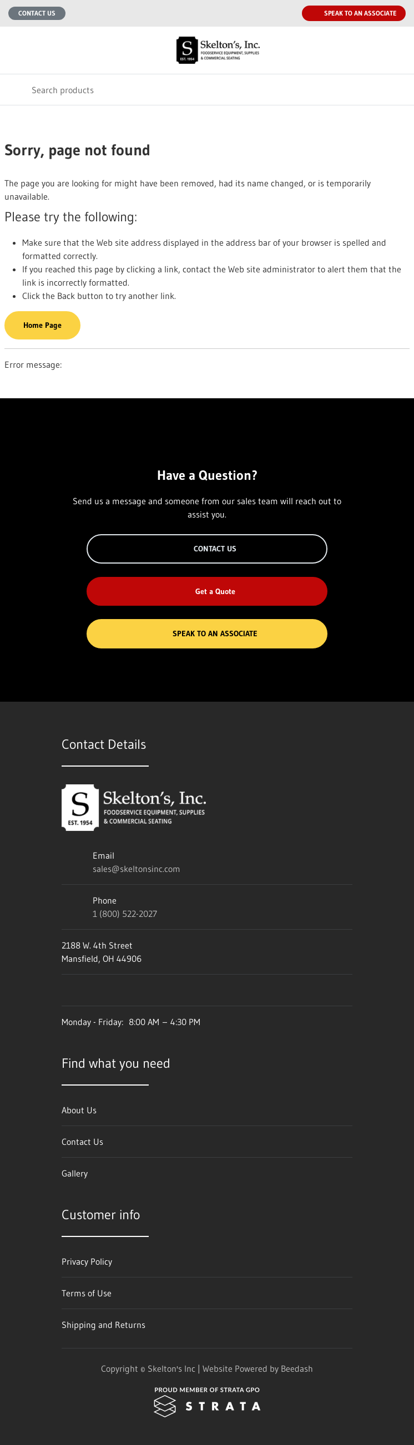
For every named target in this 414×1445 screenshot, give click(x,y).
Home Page (42, 325)
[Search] (207, 89)
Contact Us (36, 13)
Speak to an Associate (354, 13)
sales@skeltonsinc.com (136, 868)
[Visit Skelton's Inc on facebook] (67, 990)
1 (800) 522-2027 (125, 913)
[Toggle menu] (15, 50)
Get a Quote (207, 591)
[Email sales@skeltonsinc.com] (264, 13)
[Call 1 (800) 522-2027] (286, 13)
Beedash (297, 1368)
